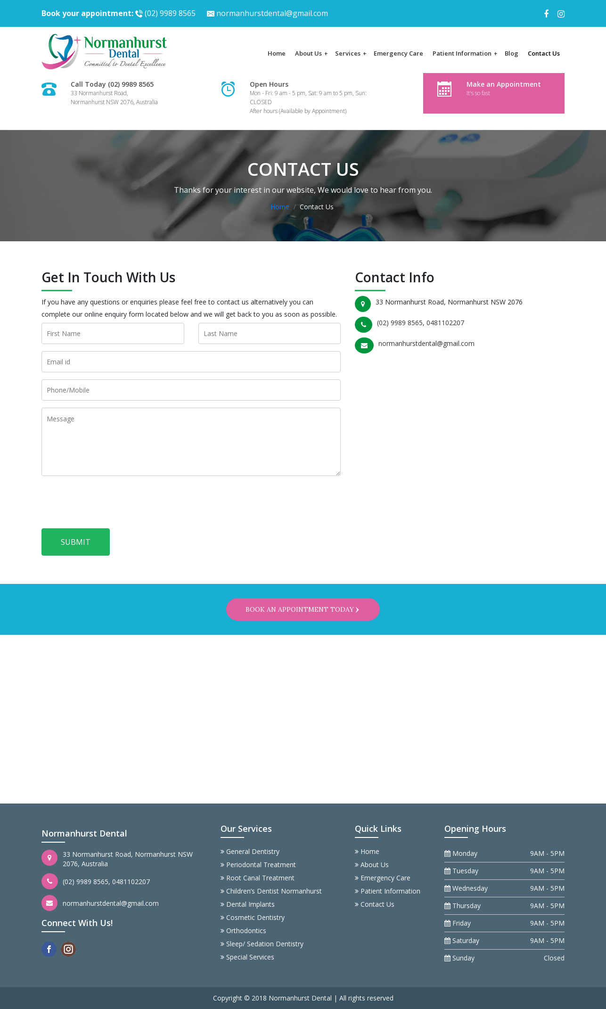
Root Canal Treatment (258, 877)
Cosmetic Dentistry (253, 917)
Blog (511, 53)
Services (351, 53)
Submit (75, 542)
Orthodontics (243, 930)
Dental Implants (248, 904)
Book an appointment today (303, 609)
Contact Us (544, 53)
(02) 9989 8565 (118, 13)
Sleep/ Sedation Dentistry (262, 943)
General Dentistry (250, 851)
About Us (311, 53)
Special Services (247, 956)
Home (277, 53)
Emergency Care (398, 53)
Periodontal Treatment (258, 864)
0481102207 (445, 322)
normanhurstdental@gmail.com (267, 13)
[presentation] (113, 505)
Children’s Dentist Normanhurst (271, 890)
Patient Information (465, 53)
